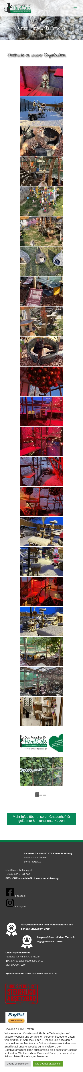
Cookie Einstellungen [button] (18, 1063)
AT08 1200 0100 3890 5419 (28, 960)
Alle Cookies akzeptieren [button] (48, 1063)
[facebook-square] (15, 895)
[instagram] (15, 906)
